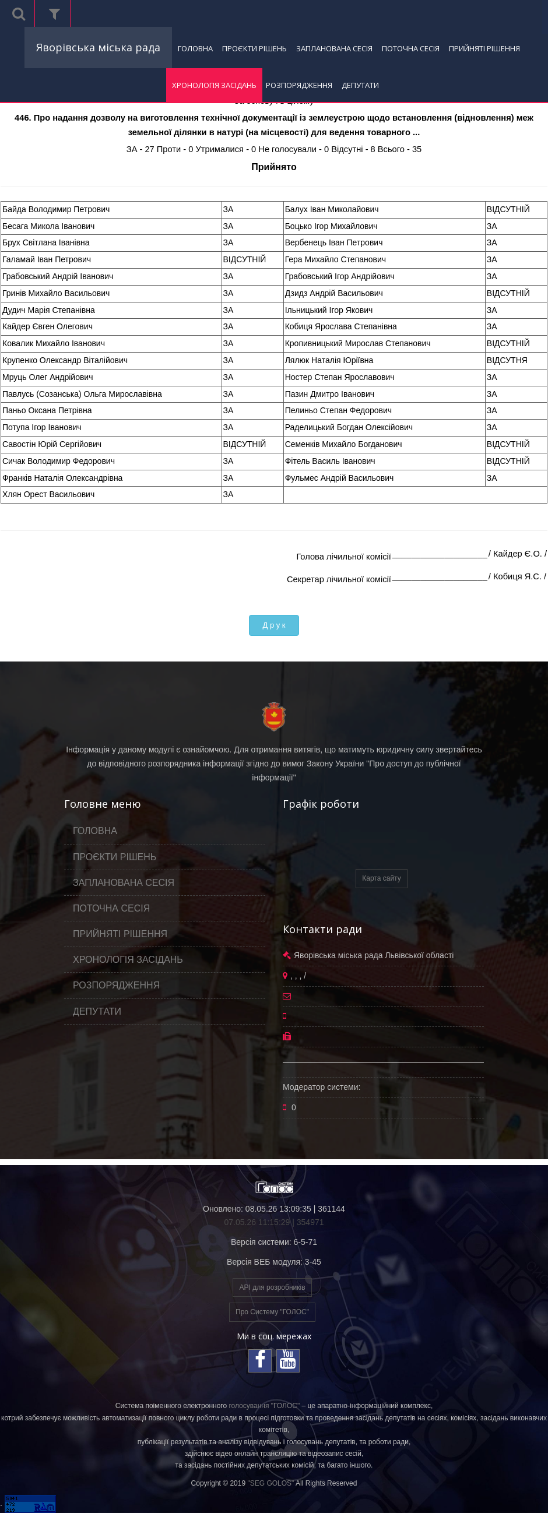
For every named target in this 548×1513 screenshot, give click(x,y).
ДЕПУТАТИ (360, 85)
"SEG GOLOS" (270, 1483)
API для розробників (272, 1287)
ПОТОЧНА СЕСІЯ (411, 48)
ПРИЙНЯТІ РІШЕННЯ (484, 48)
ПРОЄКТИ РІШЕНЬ (254, 48)
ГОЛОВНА (195, 48)
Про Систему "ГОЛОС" (272, 1312)
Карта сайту (381, 878)
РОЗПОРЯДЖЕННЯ (299, 85)
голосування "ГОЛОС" (264, 1406)
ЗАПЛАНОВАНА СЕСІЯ (334, 48)
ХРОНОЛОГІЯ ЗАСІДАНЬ (214, 85)
